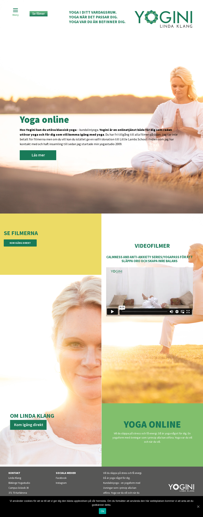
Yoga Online (152, 424)
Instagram (61, 483)
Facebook (61, 478)
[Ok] (198, 506)
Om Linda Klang (32, 415)
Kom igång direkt (20, 242)
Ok (102, 511)
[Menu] (15, 12)
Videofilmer (152, 245)
